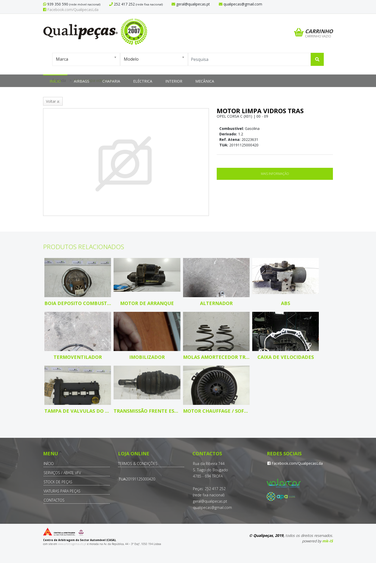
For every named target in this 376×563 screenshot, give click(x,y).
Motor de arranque (147, 303)
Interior (173, 81)
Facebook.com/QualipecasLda (70, 9)
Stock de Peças (58, 481)
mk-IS (327, 540)
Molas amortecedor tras (216, 357)
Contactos (54, 500)
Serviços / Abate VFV (62, 472)
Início (55, 81)
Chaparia (111, 81)
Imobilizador (147, 357)
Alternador (216, 303)
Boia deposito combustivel (77, 303)
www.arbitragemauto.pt (72, 544)
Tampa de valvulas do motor (77, 411)
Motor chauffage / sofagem (216, 411)
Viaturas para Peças (62, 491)
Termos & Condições (137, 463)
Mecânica (204, 81)
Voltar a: (53, 101)
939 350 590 (57, 4)
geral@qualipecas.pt (210, 501)
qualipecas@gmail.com (212, 507)
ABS (285, 303)
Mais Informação (275, 173)
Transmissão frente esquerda (147, 411)
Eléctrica (142, 81)
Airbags (81, 81)
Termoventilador (78, 357)
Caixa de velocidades (285, 357)
